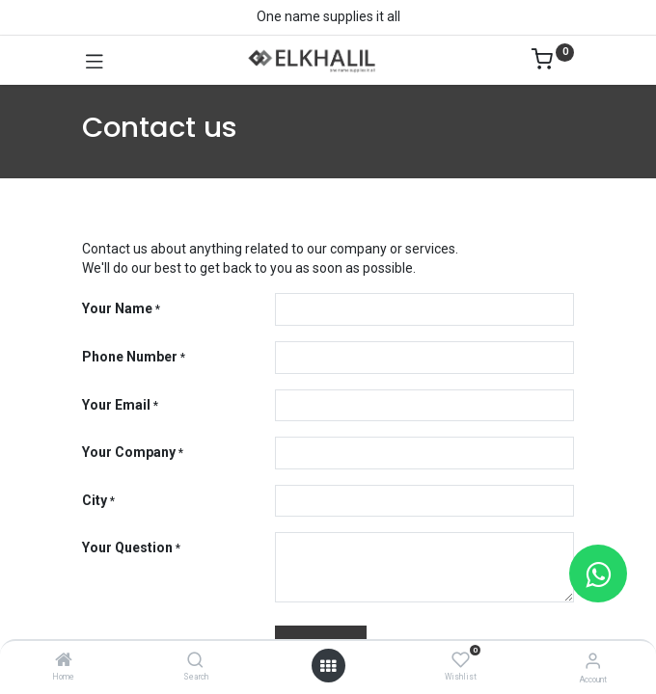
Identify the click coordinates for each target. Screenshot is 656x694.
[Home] (63, 661)
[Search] (195, 661)
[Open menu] (328, 666)
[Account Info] (593, 661)
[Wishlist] (461, 660)
